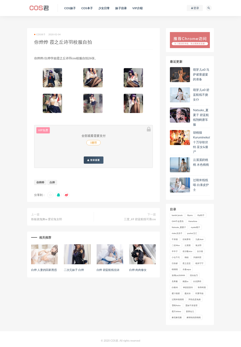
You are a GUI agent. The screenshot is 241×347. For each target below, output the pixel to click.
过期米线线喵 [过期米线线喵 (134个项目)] (178, 299)
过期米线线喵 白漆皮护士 (201, 184)
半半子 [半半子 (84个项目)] (175, 251)
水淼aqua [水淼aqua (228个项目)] (187, 269)
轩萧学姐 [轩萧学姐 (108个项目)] (199, 293)
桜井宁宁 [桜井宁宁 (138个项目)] (199, 263)
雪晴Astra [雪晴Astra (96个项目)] (176, 305)
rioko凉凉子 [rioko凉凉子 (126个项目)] (177, 233)
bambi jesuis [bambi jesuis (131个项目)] (177, 215)
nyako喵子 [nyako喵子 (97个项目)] (195, 227)
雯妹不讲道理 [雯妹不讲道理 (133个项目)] (191, 305)
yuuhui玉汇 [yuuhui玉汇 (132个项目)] (192, 233)
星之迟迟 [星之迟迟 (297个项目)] (187, 263)
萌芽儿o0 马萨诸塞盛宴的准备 (201, 74)
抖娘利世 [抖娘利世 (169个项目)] (197, 257)
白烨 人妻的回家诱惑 (44, 269)
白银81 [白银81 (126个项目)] (175, 287)
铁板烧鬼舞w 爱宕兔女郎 (46, 219)
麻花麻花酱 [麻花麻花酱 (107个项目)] (177, 317)
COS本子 (39, 34)
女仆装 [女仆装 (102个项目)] (200, 251)
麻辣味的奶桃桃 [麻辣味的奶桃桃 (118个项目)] (194, 317)
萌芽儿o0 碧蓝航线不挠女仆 (201, 94)
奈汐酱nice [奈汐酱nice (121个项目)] (187, 251)
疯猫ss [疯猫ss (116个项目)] (185, 281)
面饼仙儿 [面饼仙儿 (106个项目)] (190, 311)
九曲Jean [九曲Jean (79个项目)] (199, 239)
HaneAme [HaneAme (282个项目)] (192, 221)
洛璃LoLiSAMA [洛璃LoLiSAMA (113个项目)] (178, 275)
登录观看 (93, 160)
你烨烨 (40, 182)
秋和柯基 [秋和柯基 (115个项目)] (202, 287)
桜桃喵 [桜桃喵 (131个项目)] (175, 269)
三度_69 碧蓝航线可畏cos (140, 219)
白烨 (52, 182)
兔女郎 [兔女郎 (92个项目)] (198, 245)
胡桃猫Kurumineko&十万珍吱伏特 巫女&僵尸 (202, 142)
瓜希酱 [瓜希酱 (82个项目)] (175, 281)
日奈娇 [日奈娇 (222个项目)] (175, 263)
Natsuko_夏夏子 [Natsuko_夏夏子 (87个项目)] (179, 227)
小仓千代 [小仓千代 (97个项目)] (176, 257)
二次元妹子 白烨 (74, 269)
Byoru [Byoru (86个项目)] (190, 215)
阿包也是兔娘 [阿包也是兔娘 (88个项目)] (195, 299)
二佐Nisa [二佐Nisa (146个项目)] (176, 245)
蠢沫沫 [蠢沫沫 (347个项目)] (188, 293)
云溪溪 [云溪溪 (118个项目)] (188, 245)
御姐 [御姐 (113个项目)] (187, 257)
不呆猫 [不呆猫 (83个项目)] (175, 239)
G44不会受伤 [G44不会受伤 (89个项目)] (178, 221)
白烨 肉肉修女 (137, 269)
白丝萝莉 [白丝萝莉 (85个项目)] (197, 281)
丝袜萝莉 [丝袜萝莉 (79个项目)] (187, 239)
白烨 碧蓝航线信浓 (108, 269)
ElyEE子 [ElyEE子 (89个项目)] (200, 215)
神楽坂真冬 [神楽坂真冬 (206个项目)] (188, 287)
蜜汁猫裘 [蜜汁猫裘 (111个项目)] (176, 293)
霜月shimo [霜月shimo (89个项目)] (176, 311)
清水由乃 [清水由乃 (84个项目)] (194, 275)
